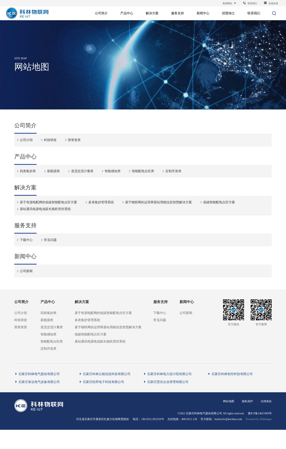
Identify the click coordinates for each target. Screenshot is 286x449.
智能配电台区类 (145, 176)
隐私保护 (247, 420)
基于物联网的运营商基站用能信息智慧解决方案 (161, 211)
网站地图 (228, 420)
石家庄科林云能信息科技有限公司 (104, 393)
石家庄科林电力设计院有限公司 (167, 393)
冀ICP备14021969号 (260, 432)
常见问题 (52, 253)
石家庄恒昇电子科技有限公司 (101, 401)
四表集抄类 (30, 176)
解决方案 (25, 197)
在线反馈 (271, 3)
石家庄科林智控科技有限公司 (230, 393)
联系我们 (250, 3)
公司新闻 (28, 288)
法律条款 (266, 420)
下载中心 (28, 253)
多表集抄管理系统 (103, 211)
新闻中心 (25, 274)
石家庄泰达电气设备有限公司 (37, 401)
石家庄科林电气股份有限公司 (37, 393)
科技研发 (52, 142)
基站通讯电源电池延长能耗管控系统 (47, 218)
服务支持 (25, 239)
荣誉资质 (76, 142)
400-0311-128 (189, 438)
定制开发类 (175, 176)
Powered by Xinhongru (259, 438)
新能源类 (55, 176)
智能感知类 (114, 176)
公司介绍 (28, 142)
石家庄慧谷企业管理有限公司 (165, 401)
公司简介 (25, 128)
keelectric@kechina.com (228, 438)
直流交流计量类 (84, 176)
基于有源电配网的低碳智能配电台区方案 (50, 211)
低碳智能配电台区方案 (221, 211)
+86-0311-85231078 (152, 438)
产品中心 (25, 163)
